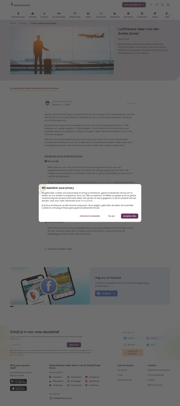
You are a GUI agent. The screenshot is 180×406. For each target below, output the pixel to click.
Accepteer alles (129, 216)
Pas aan (111, 216)
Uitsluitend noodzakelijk (90, 216)
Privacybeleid (86, 201)
